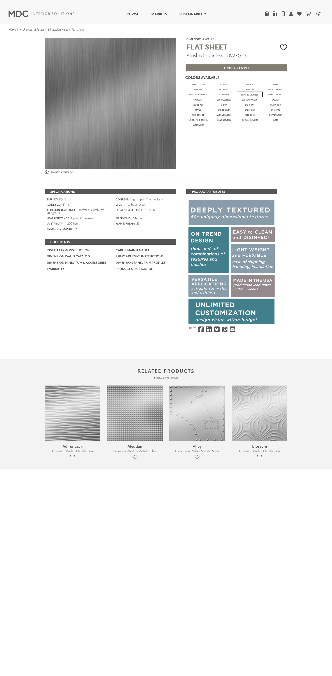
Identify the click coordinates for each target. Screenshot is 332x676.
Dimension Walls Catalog (68, 421)
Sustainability (192, 14)
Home (12, 29)
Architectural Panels (32, 29)
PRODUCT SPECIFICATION (135, 433)
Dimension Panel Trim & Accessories (77, 427)
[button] (283, 47)
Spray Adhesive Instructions (140, 421)
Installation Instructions (69, 415)
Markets (159, 14)
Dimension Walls (58, 29)
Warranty (55, 433)
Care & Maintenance (133, 415)
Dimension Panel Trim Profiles (141, 427)
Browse (131, 14)
